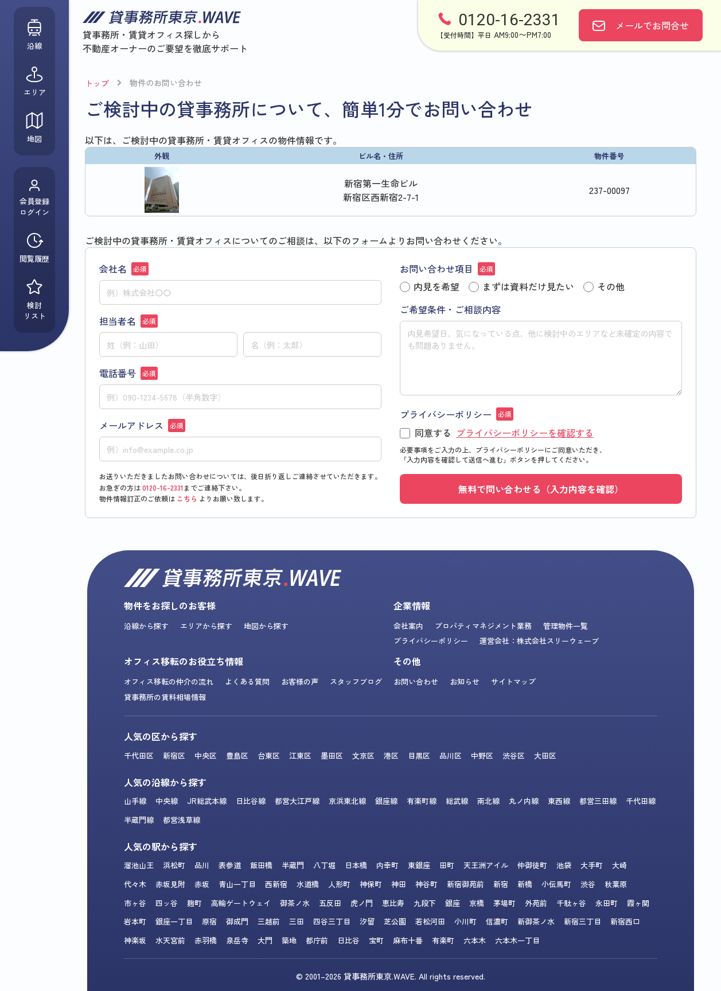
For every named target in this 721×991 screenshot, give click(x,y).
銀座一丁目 (174, 921)
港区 (391, 755)
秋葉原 (616, 884)
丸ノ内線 (524, 800)
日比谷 (348, 940)
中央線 (166, 800)
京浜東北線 (347, 800)
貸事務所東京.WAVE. (380, 976)
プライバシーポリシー (456, 414)
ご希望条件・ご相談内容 (450, 309)
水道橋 (308, 884)
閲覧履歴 (34, 247)
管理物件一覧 (565, 625)
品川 (201, 865)
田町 (446, 865)
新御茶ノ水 (536, 921)
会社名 (124, 268)
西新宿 (276, 884)
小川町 (465, 921)
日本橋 (356, 865)
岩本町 (135, 921)
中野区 (482, 755)
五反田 (330, 902)
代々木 (135, 884)
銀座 (452, 902)
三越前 (269, 921)
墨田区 (332, 755)
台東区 (269, 755)
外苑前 (536, 902)
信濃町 (497, 921)
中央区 (205, 755)
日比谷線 (251, 800)
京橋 (476, 902)
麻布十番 (408, 940)
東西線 (559, 800)
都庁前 (317, 940)
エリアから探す (206, 625)
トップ (97, 83)
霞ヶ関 (638, 902)
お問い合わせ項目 (447, 268)
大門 (265, 940)
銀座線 (386, 800)
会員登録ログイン (34, 197)
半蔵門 (293, 865)
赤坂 (201, 884)
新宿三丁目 (582, 921)
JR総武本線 (207, 800)
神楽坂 (135, 940)
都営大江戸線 (297, 800)
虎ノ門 (361, 902)
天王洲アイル (485, 865)
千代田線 (641, 800)
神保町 (371, 884)
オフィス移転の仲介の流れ (168, 681)
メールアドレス (142, 425)
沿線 (34, 34)
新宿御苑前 (465, 884)
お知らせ (465, 681)
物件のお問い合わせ (166, 82)
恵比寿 (393, 902)
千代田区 (139, 755)
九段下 (425, 902)
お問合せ (652, 25)
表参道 (230, 865)
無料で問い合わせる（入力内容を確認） (540, 489)
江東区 (300, 755)
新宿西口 (625, 921)
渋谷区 (513, 755)
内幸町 (387, 865)
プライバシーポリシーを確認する (525, 433)
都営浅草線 (181, 819)
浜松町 (174, 865)
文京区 (363, 755)
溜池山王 (139, 865)
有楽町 (443, 940)
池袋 (563, 865)
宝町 (376, 940)
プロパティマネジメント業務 (483, 625)
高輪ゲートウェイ (241, 902)
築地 (289, 940)
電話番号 (128, 373)
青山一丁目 (237, 884)
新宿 (500, 884)
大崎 (619, 865)
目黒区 (419, 755)
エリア (35, 81)
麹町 (194, 902)
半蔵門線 (139, 819)
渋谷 (587, 884)
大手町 (591, 865)
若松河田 (430, 921)
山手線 (135, 800)
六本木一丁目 (517, 940)
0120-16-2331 (163, 487)
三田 (296, 921)
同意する (497, 433)
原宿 (209, 921)
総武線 (457, 800)
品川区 (450, 755)
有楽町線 (422, 800)
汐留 (367, 921)
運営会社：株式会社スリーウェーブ (539, 640)
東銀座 (419, 865)
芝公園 (395, 921)
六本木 (474, 940)
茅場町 (504, 902)
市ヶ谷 (135, 902)
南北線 (488, 800)
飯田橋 (261, 865)
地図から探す (266, 625)
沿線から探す (146, 625)
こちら (187, 498)
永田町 (606, 902)
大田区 (545, 755)
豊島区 (237, 755)
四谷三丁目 (331, 921)
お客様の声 (299, 681)
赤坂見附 (170, 884)
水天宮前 (170, 940)
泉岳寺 (237, 940)
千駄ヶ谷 (571, 902)
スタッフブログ (356, 681)
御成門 (237, 921)
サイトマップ (513, 681)
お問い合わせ (415, 681)
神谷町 (426, 884)
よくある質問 (247, 681)
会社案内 (408, 625)
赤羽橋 (205, 940)
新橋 (524, 884)
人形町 (339, 884)
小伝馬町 (556, 884)
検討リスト (35, 299)
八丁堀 (324, 865)
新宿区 (174, 755)
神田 (398, 884)
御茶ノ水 (295, 902)
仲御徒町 (532, 865)
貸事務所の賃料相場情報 (165, 696)
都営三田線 (598, 800)
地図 (34, 127)
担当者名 (128, 321)
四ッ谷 (166, 902)
